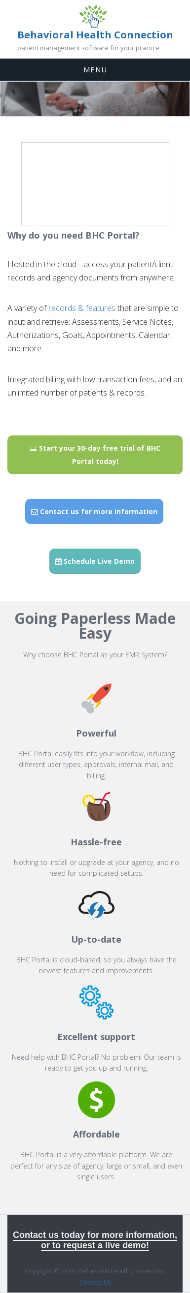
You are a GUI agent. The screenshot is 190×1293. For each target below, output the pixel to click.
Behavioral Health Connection (95, 35)
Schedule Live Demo (95, 561)
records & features (81, 308)
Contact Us (95, 1282)
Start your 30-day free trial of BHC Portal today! (95, 454)
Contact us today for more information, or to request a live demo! (95, 1240)
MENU (95, 69)
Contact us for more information (94, 511)
